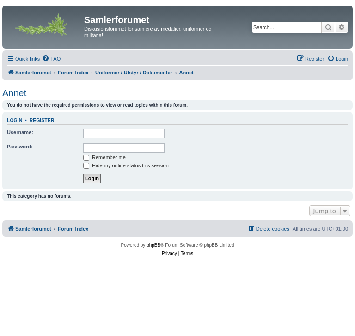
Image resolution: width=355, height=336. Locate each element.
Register (42, 120)
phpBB (153, 245)
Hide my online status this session (126, 165)
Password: (20, 146)
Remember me (104, 157)
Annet (14, 93)
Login (14, 120)
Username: (20, 132)
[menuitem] (51, 58)
